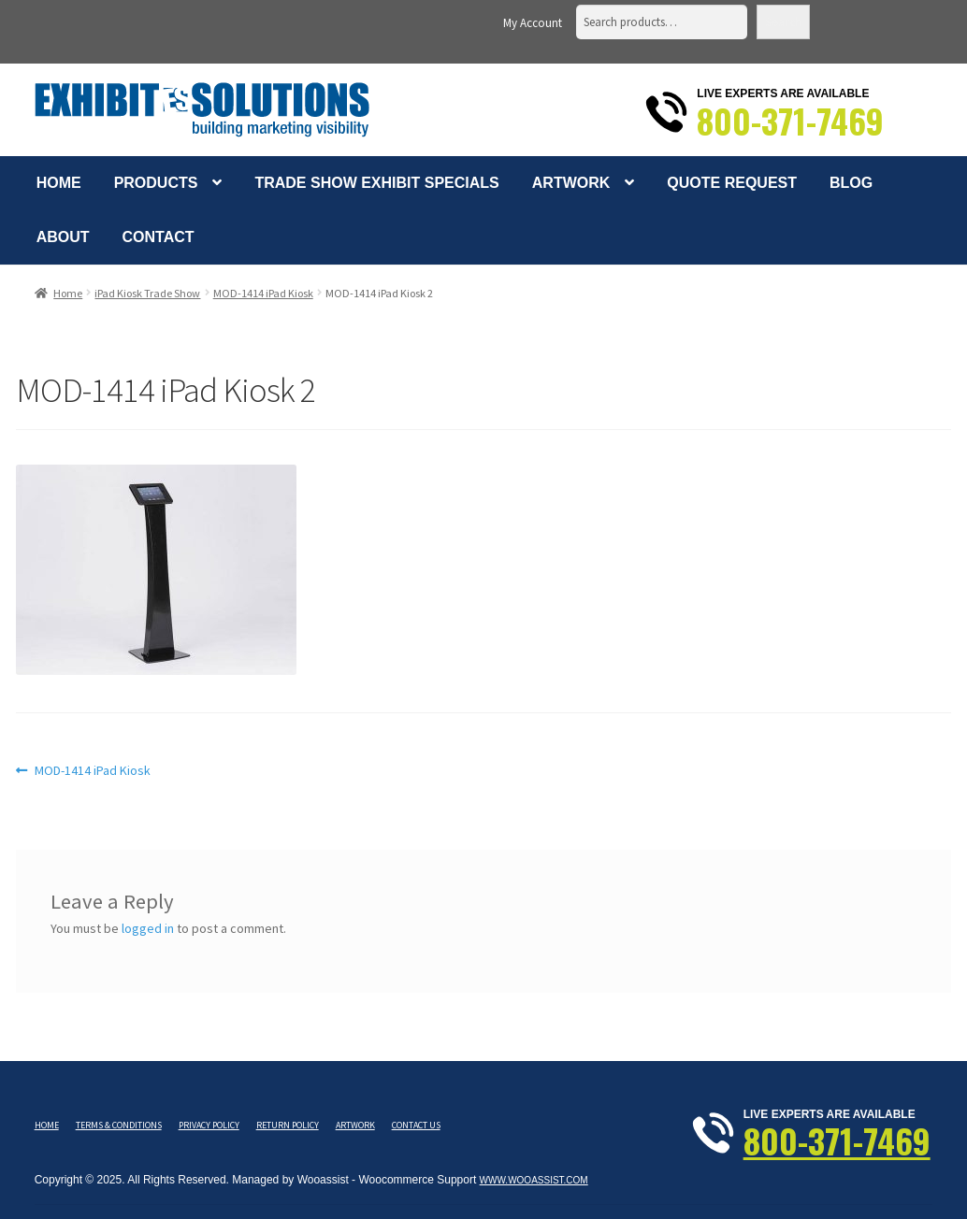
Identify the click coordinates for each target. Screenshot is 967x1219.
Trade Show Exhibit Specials (376, 183)
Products (156, 183)
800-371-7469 (790, 120)
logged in (148, 928)
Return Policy (287, 1125)
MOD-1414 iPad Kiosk (263, 293)
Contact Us (416, 1125)
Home (58, 183)
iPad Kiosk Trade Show (147, 293)
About (63, 237)
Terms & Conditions (119, 1125)
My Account (532, 23)
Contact (159, 237)
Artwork (571, 183)
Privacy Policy (209, 1125)
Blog (851, 183)
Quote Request (732, 183)
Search (783, 22)
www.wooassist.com (534, 1180)
